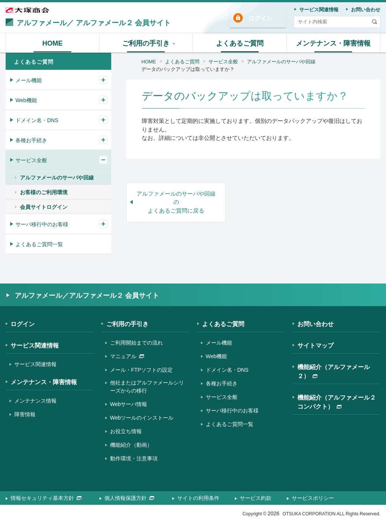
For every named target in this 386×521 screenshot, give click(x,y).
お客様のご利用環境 (43, 192)
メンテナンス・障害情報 (44, 382)
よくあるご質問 (182, 61)
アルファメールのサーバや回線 (281, 61)
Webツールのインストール (142, 418)
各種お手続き (31, 140)
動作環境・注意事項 (134, 458)
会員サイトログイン (43, 207)
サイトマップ (315, 345)
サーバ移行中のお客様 (41, 224)
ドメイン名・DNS (36, 120)
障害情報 (24, 414)
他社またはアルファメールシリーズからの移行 (147, 387)
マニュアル (127, 356)
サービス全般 (223, 61)
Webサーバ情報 (128, 404)
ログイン (260, 18)
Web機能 (26, 100)
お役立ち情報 (126, 431)
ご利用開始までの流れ (136, 343)
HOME (148, 61)
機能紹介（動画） (131, 445)
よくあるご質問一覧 (39, 244)
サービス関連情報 (35, 345)
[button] (146, 43)
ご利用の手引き (127, 324)
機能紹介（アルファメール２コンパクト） (336, 402)
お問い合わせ (315, 324)
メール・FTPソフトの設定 (141, 370)
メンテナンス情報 (35, 401)
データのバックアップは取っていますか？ (187, 69)
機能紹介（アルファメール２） (333, 371)
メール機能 (28, 80)
